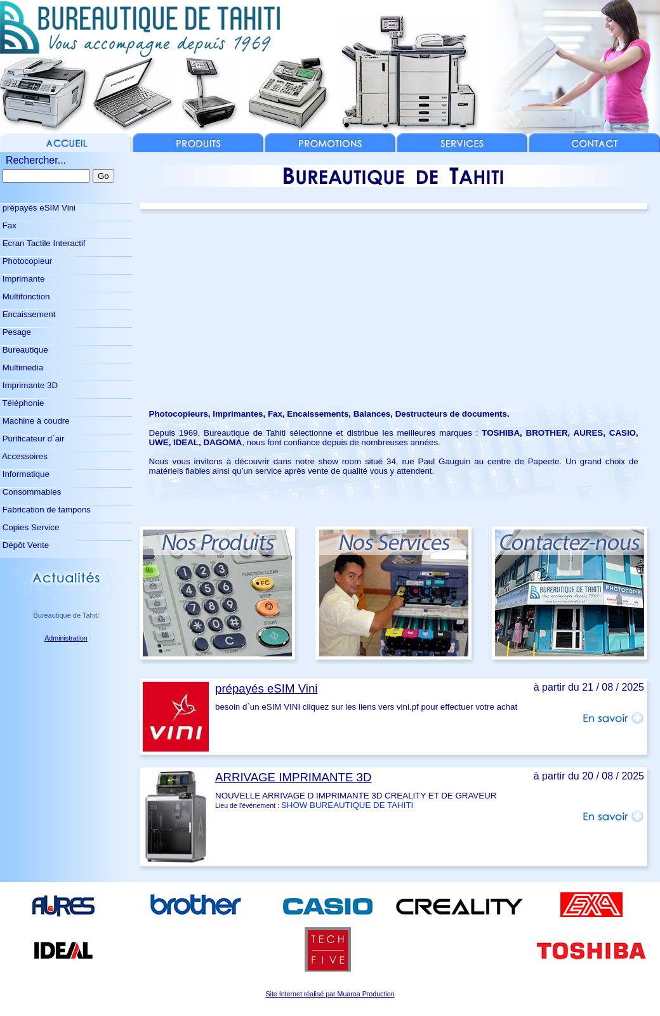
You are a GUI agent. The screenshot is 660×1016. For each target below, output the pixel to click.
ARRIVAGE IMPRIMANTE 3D (293, 777)
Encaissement (27, 314)
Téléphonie (22, 403)
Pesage (15, 332)
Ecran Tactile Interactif (43, 243)
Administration (66, 638)
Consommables (30, 492)
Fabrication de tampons (45, 509)
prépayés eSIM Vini (38, 207)
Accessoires (24, 456)
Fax (8, 225)
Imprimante (22, 278)
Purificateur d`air (32, 438)
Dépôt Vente (24, 545)
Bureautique (24, 350)
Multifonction (25, 296)
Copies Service (29, 527)
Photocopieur (26, 261)
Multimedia (21, 367)
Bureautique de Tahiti (65, 615)
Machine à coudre (35, 421)
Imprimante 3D (29, 385)
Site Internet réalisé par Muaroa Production (329, 994)
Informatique (25, 474)
